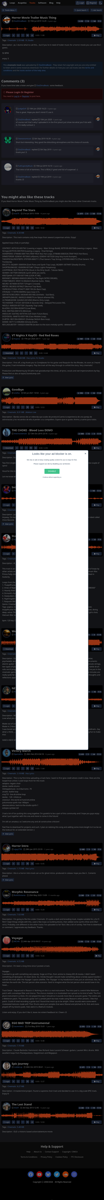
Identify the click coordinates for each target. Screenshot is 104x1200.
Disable (52, 471)
